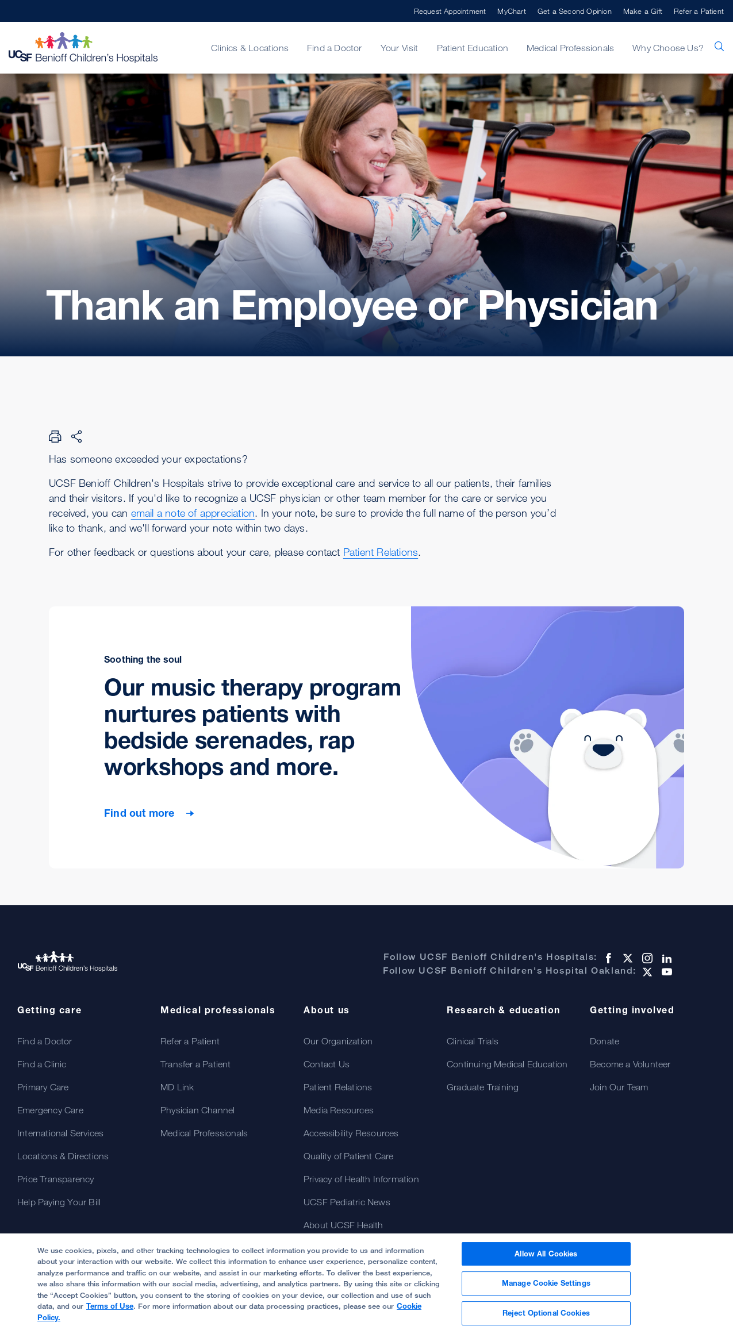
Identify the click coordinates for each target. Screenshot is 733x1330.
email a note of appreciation (193, 512)
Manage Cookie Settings (546, 1286)
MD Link (177, 1087)
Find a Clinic (42, 1064)
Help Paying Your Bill (59, 1202)
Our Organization (338, 1041)
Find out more (141, 812)
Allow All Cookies (546, 1257)
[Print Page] (55, 436)
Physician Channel (197, 1110)
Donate (604, 1041)
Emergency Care (50, 1110)
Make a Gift (642, 11)
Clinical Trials (472, 1041)
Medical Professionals (570, 48)
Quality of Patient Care (349, 1156)
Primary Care (42, 1087)
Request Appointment (450, 11)
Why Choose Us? (668, 48)
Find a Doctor (334, 48)
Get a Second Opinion (575, 11)
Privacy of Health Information (361, 1179)
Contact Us (327, 1064)
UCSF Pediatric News (347, 1202)
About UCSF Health (343, 1225)
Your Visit (400, 48)
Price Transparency (55, 1179)
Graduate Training (483, 1087)
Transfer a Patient (195, 1064)
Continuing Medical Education (507, 1064)
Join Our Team (619, 1087)
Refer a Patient (699, 11)
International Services (60, 1133)
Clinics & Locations (250, 48)
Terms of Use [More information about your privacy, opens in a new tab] (109, 1309)
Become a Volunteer (630, 1064)
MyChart (511, 11)
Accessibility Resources (351, 1133)
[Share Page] (76, 436)
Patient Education (472, 48)
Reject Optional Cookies (546, 1316)
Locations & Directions (63, 1156)
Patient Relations (380, 551)
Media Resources (339, 1110)
